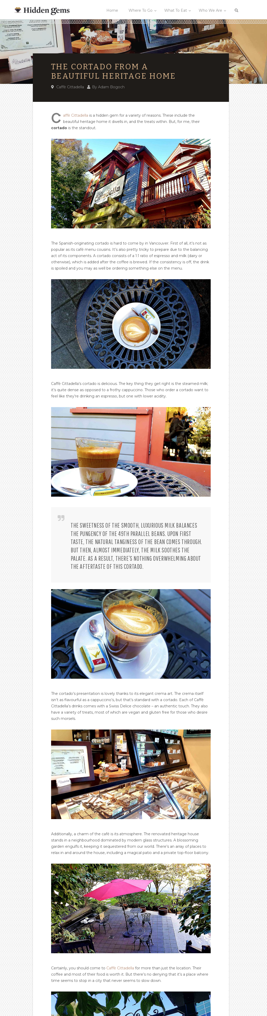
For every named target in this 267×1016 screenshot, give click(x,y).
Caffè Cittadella (70, 87)
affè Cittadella (75, 115)
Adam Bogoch (111, 87)
